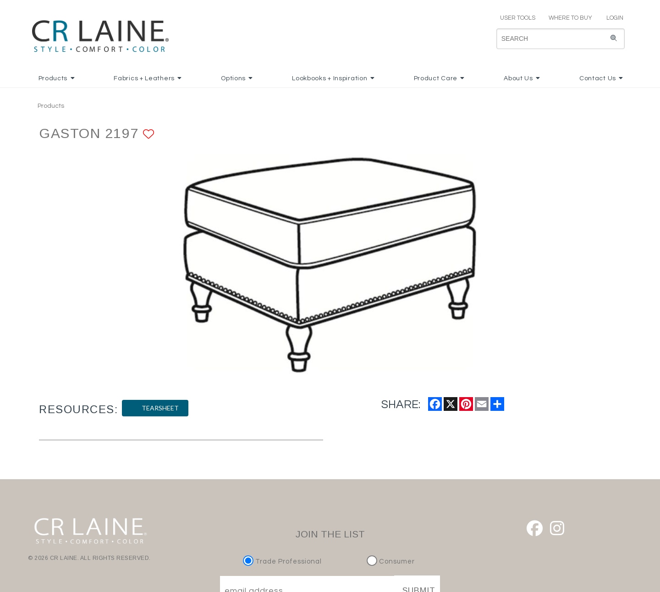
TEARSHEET (155, 408)
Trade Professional (283, 561)
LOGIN (611, 18)
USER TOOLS (513, 18)
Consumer (391, 561)
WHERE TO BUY (570, 18)
